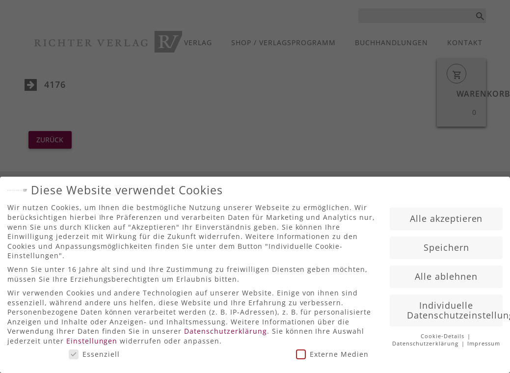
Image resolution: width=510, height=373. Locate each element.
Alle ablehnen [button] (446, 273)
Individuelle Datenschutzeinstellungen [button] (455, 307)
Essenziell (94, 350)
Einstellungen (92, 337)
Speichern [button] (446, 244)
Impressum (483, 340)
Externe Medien (332, 350)
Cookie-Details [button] (443, 333)
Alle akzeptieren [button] (446, 215)
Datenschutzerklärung (225, 328)
